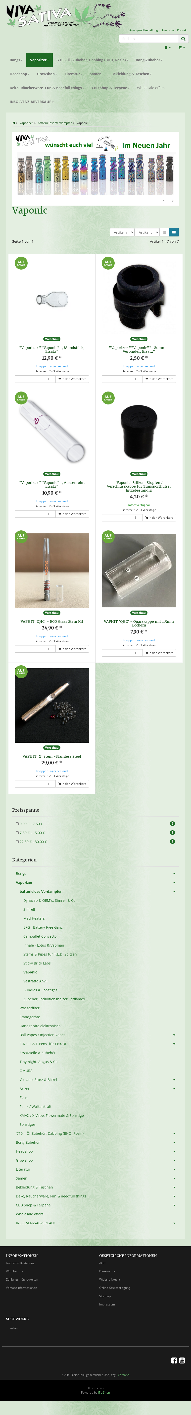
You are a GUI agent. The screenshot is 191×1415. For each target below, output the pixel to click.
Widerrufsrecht (109, 1279)
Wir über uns (15, 1271)
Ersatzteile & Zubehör (38, 1052)
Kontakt (182, 30)
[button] (164, 232)
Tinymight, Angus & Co (38, 1061)
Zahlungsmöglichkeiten (22, 1279)
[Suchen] (148, 38)
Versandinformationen (21, 1288)
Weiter (172, 201)
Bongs (16, 59)
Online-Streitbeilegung (114, 1288)
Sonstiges (28, 1124)
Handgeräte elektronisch (40, 1025)
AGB (102, 1263)
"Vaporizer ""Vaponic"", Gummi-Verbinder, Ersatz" (139, 349)
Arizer (99, 1088)
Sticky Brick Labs (37, 963)
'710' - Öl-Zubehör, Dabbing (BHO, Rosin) (92, 59)
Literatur (73, 73)
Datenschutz (108, 1271)
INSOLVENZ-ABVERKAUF (32, 101)
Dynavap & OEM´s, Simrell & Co (49, 900)
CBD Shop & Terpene (111, 87)
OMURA (26, 1070)
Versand (123, 1375)
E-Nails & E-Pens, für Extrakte (99, 1043)
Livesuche (167, 30)
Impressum (107, 1304)
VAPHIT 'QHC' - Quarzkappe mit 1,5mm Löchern (139, 623)
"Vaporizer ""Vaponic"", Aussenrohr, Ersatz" (52, 484)
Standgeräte (30, 1017)
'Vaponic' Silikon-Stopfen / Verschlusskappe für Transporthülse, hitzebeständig (139, 486)
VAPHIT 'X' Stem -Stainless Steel (52, 756)
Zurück (164, 201)
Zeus (24, 1097)
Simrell (29, 909)
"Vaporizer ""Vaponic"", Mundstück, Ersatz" (52, 349)
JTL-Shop (104, 1392)
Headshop (20, 73)
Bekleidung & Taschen (131, 73)
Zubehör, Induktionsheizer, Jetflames (54, 999)
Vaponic (30, 972)
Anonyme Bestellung (143, 30)
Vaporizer (39, 59)
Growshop (47, 73)
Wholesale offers (151, 87)
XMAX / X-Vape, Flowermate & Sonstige (52, 1115)
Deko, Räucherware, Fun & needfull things (47, 87)
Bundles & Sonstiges (40, 990)
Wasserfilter (30, 1008)
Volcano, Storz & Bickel (99, 1079)
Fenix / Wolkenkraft (35, 1106)
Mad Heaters (34, 918)
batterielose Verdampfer (99, 891)
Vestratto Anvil (35, 981)
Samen (97, 73)
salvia (14, 1328)
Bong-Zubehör (149, 59)
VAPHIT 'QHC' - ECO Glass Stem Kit (52, 621)
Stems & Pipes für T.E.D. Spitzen (50, 954)
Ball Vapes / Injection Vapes (99, 1034)
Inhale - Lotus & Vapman (43, 945)
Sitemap (105, 1296)
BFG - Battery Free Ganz (43, 927)
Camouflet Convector (40, 936)
